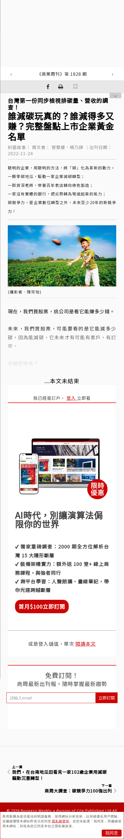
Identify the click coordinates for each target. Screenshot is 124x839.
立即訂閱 (107, 697)
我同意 (111, 833)
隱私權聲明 (60, 821)
